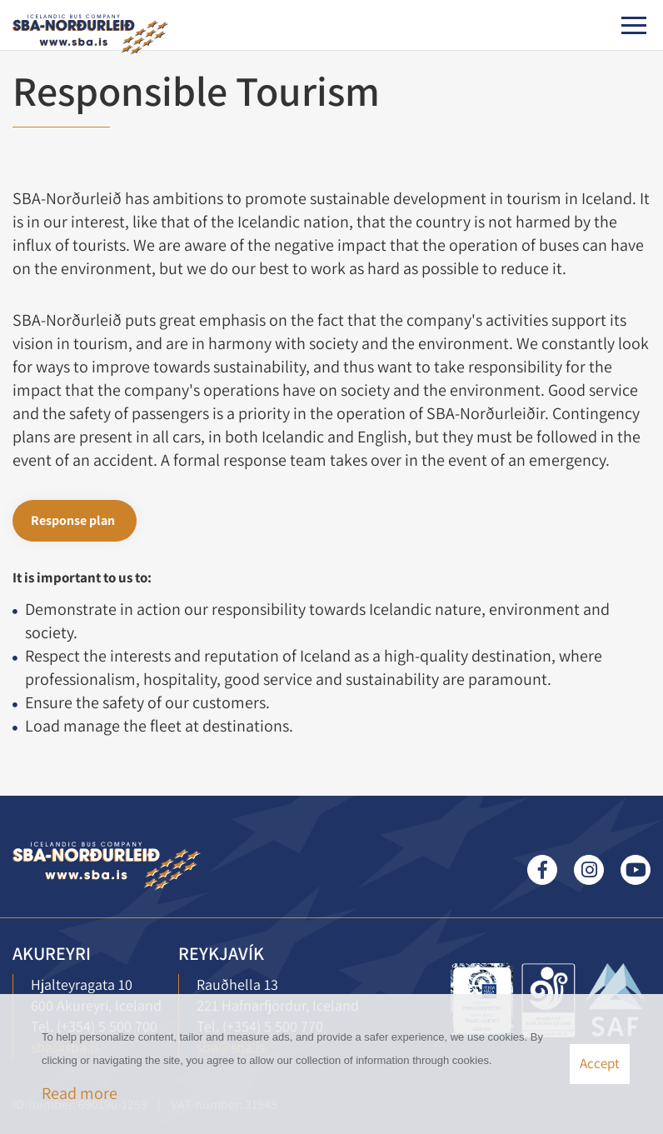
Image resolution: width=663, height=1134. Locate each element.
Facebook (542, 870)
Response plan (73, 520)
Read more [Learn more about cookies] (79, 1093)
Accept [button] (600, 1063)
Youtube (636, 870)
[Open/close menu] (634, 25)
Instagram (589, 870)
